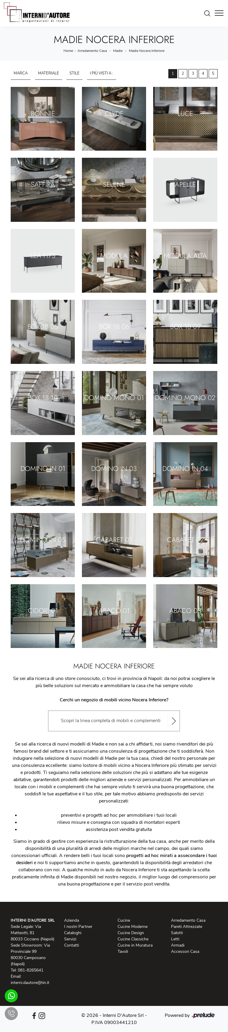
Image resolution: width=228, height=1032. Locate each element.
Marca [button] (21, 73)
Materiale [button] (48, 73)
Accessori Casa (185, 951)
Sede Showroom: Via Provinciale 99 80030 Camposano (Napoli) (30, 954)
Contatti (71, 945)
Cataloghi (72, 933)
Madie (118, 50)
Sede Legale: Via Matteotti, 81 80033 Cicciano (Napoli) (32, 933)
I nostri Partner (78, 926)
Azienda (71, 920)
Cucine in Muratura (135, 945)
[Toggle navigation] (219, 13)
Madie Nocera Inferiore (146, 50)
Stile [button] (74, 73)
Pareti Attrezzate (186, 926)
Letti (175, 939)
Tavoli (123, 951)
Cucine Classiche (133, 939)
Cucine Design (131, 933)
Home (68, 50)
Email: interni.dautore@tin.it (30, 979)
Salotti (177, 933)
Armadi (177, 945)
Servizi (70, 939)
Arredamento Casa (92, 50)
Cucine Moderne (133, 926)
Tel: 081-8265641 (27, 970)
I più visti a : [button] (101, 73)
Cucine (124, 920)
